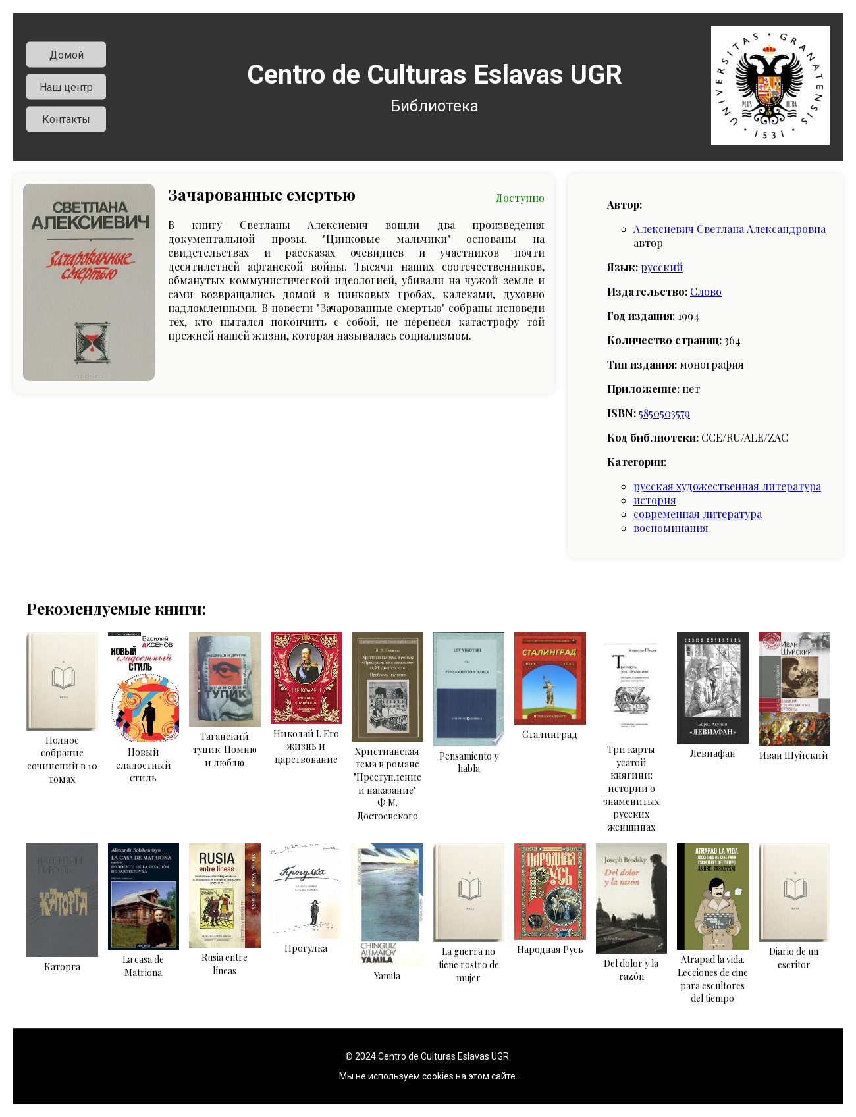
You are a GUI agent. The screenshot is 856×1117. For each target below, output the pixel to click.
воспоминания (671, 527)
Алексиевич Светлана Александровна (729, 229)
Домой (66, 55)
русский (662, 267)
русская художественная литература (727, 486)
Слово (706, 291)
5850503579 (664, 413)
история (654, 500)
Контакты (66, 119)
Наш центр (66, 87)
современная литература (697, 514)
